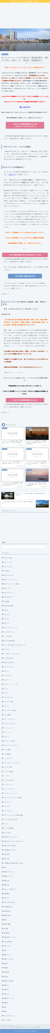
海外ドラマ (7, 946)
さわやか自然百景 (9, 641)
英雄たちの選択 (8, 981)
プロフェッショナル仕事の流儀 (13, 815)
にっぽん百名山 (8, 658)
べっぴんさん (8, 676)
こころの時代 (8, 636)
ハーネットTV (8, 785)
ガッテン (6, 706)
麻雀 (5, 1011)
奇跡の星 (6, 881)
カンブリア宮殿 (8, 702)
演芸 (5, 950)
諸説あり (6, 990)
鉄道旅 (6, 1003)
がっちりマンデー (9, 632)
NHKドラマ (7, 588)
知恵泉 (6, 968)
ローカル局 (7, 833)
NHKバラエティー (9, 593)
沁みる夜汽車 (8, 942)
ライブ (6, 824)
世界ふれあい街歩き (10, 846)
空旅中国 (6, 972)
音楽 (5, 1007)
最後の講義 (7, 924)
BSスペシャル (5, 54)
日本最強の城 (8, 907)
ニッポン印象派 (8, 771)
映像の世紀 (7, 915)
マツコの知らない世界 (10, 819)
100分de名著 (8, 558)
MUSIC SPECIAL (9, 575)
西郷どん (6, 985)
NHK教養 (6, 601)
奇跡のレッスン (8, 876)
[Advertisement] (25, 15)
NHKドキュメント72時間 (11, 584)
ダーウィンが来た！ (10, 741)
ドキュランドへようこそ (11, 763)
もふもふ (6, 680)
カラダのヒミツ (8, 697)
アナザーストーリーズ (10, 684)
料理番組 (6, 894)
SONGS (6, 610)
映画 (5, 920)
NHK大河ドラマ (8, 597)
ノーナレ (6, 776)
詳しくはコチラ (25, 107)
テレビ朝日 (7, 750)
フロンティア (8, 802)
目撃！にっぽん (8, 959)
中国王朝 (6, 854)
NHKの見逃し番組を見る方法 (25, 276)
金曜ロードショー (9, 998)
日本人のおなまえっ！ (10, 902)
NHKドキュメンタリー (10, 580)
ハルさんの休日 (8, 780)
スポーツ (6, 737)
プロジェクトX (8, 811)
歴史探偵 (6, 933)
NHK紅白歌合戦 (8, 606)
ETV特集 (6, 571)
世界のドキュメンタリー (11, 837)
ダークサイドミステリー (11, 745)
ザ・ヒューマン (8, 728)
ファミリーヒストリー (10, 793)
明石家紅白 (7, 911)
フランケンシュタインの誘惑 (12, 798)
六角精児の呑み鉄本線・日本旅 (13, 863)
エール (6, 693)
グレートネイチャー (10, 719)
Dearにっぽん (8, 566)
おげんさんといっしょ (10, 628)
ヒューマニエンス (9, 789)
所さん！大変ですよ (10, 889)
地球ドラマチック (9, 872)
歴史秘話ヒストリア (10, 937)
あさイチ (6, 623)
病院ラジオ (7, 955)
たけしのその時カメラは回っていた (15, 645)
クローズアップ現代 (10, 710)
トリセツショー (8, 758)
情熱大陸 (6, 885)
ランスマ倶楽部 (8, 828)
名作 (5, 867)
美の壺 (6, 976)
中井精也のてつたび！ (10, 850)
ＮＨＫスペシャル (9, 1016)
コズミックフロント (10, 723)
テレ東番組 (7, 754)
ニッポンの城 (8, 767)
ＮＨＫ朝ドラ (8, 1020)
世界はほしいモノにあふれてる (13, 841)
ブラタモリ (7, 806)
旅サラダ (6, 898)
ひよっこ (6, 671)
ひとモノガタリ (8, 667)
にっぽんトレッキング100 (12, 654)
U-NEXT (6, 619)
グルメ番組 (7, 715)
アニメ (6, 689)
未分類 (6, 928)
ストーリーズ (8, 732)
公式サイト (12, 175)
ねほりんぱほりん (9, 662)
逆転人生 (6, 994)
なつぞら (6, 649)
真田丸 (6, 963)
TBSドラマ (7, 614)
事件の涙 (6, 859)
